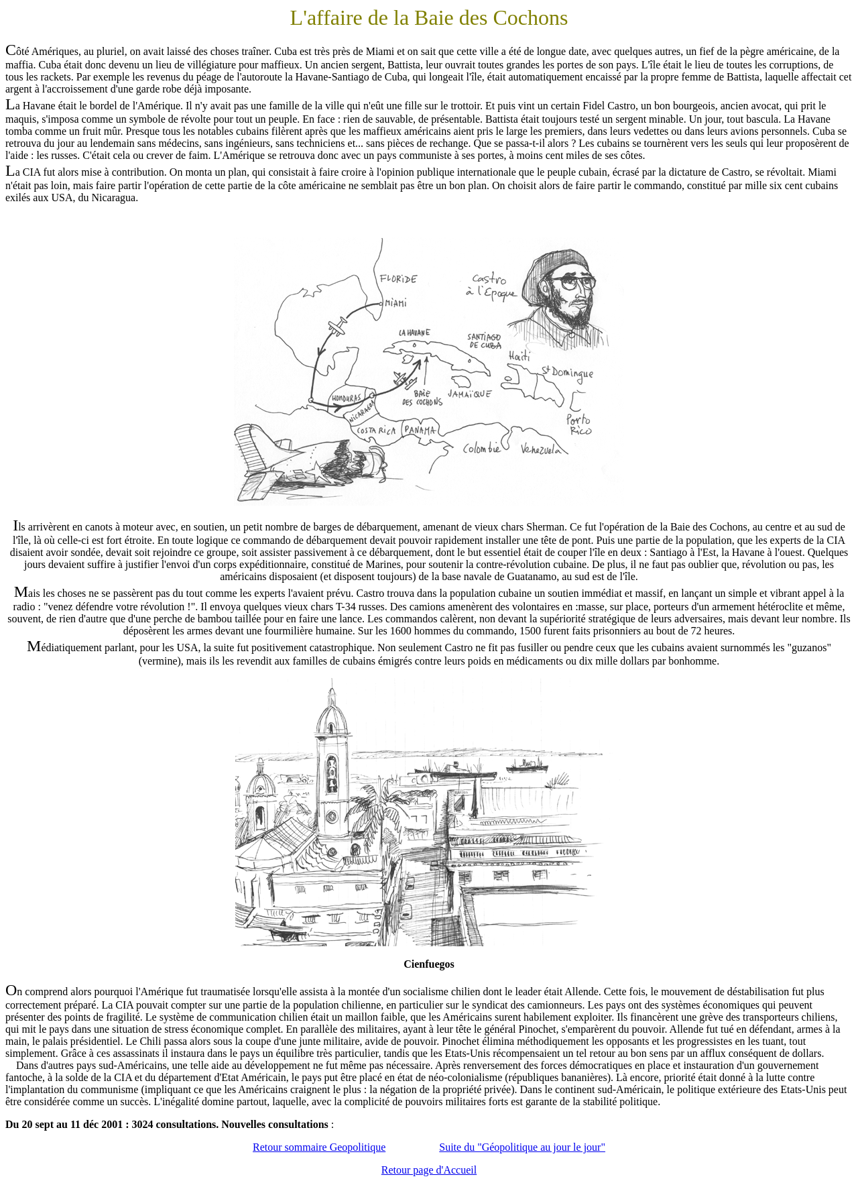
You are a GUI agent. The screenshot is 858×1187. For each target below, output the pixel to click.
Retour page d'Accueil (429, 1170)
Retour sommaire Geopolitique (319, 1147)
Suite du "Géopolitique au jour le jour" (522, 1147)
